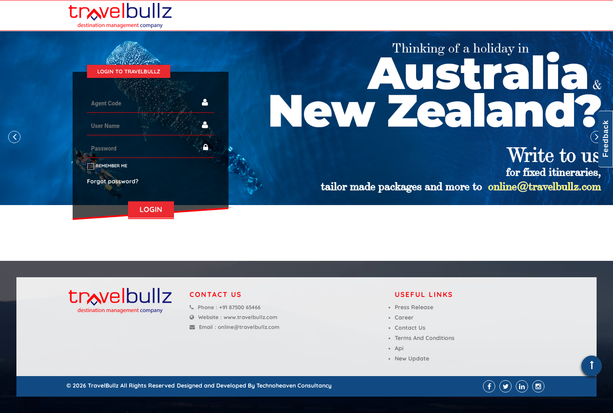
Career (404, 317)
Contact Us (410, 327)
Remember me (111, 166)
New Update (412, 358)
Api (399, 348)
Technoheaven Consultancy (294, 385)
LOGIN (151, 209)
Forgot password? (112, 181)
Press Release (414, 307)
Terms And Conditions (425, 338)
